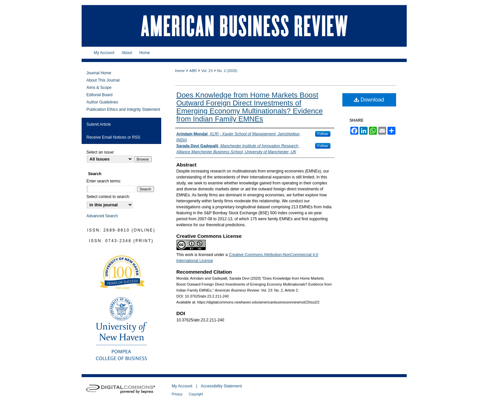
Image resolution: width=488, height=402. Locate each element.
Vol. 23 (207, 71)
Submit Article (99, 124)
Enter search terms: (104, 181)
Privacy (178, 394)
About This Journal (103, 80)
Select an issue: (101, 152)
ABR (193, 71)
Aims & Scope (99, 87)
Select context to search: (108, 196)
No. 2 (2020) (227, 71)
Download (369, 99)
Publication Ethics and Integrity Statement (123, 109)
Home (180, 71)
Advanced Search (102, 216)
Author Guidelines (102, 102)
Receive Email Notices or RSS (113, 137)
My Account (182, 386)
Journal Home (99, 73)
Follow (322, 134)
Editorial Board (100, 95)
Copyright (196, 394)
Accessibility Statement (221, 386)
